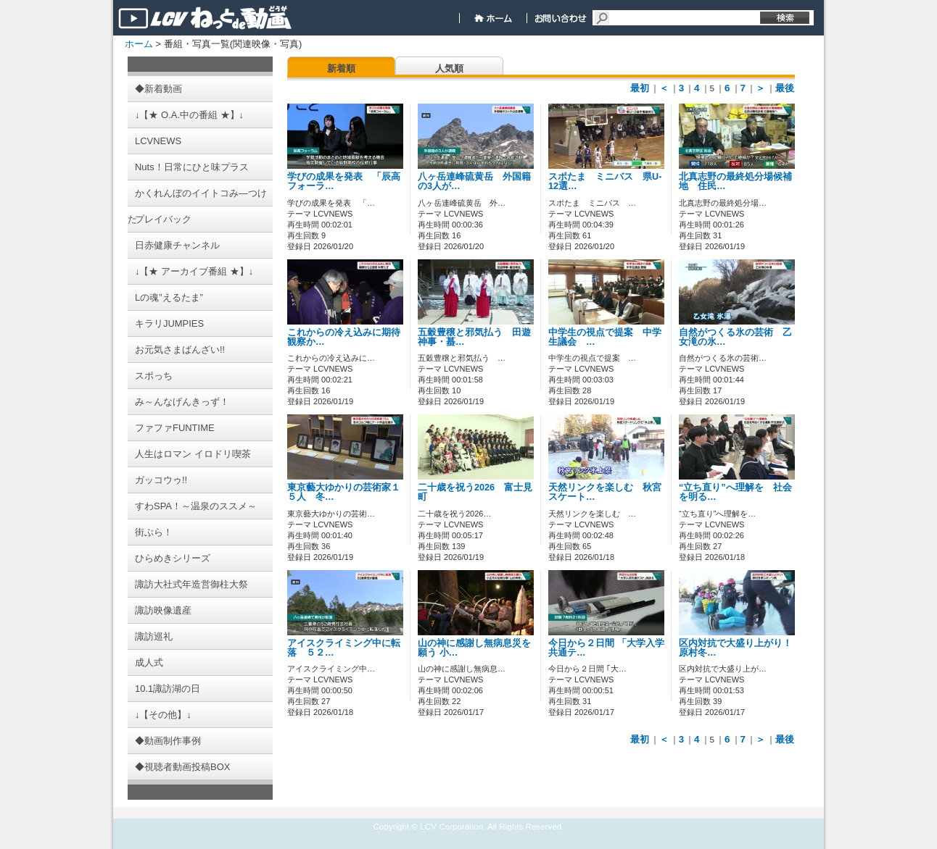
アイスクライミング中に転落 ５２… (343, 648)
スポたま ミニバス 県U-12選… (604, 181)
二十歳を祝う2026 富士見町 (475, 492)
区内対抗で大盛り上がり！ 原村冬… (735, 648)
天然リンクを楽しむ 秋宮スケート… (604, 492)
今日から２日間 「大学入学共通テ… (606, 648)
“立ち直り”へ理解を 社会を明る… (735, 492)
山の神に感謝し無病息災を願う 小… (474, 648)
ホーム (139, 43)
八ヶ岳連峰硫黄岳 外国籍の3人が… (474, 181)
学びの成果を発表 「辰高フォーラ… (343, 181)
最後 (784, 88)
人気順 (449, 68)
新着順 (341, 68)
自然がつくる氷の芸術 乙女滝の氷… (735, 337)
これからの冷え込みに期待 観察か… (348, 337)
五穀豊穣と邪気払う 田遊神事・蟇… (474, 337)
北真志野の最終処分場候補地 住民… (735, 181)
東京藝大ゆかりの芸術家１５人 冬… (343, 492)
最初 (639, 88)
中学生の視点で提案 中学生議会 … (604, 337)
